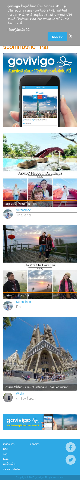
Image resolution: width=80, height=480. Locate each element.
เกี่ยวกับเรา (9, 444)
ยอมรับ (57, 36)
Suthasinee (23, 210)
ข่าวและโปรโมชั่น (11, 469)
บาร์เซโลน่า (26, 399)
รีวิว (5, 454)
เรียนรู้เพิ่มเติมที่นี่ (18, 29)
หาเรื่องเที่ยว (9, 464)
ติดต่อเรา (34, 444)
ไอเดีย (6, 459)
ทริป (5, 449)
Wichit (20, 393)
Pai (19, 307)
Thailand (23, 215)
